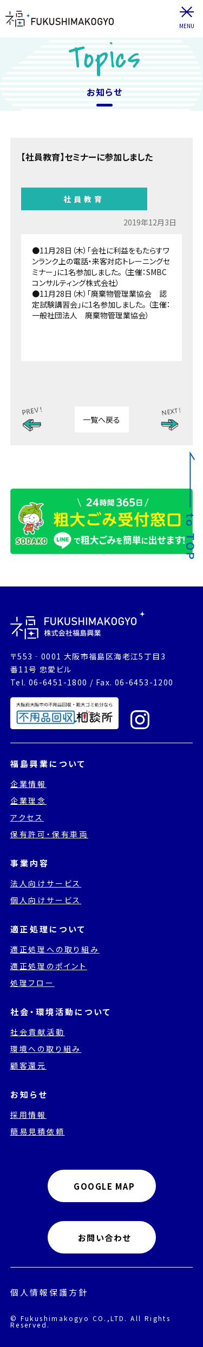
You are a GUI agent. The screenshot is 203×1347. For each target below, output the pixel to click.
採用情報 (28, 1114)
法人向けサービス (45, 883)
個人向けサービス (45, 900)
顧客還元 (28, 1065)
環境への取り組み (45, 1048)
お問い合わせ (104, 1237)
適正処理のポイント (48, 966)
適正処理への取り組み (55, 949)
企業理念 (28, 800)
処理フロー (32, 982)
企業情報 (28, 783)
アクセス (27, 817)
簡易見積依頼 (37, 1131)
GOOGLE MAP (104, 1186)
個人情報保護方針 (49, 1292)
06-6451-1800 (58, 682)
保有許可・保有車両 (49, 834)
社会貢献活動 (37, 1031)
